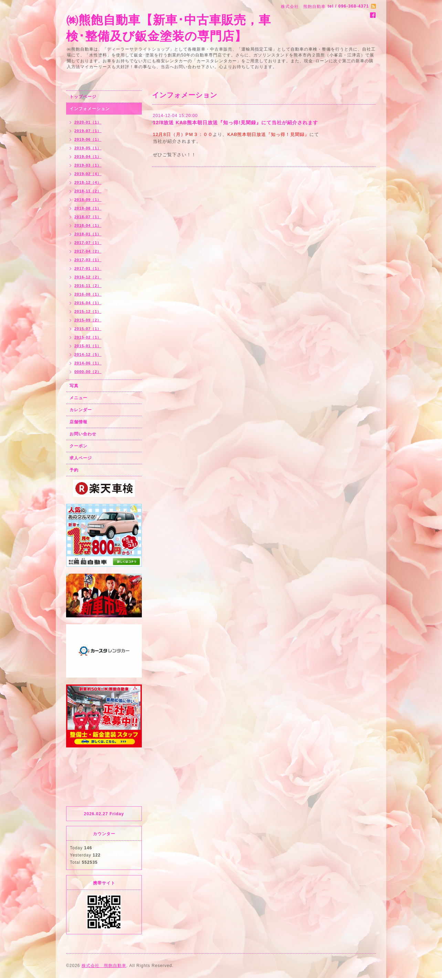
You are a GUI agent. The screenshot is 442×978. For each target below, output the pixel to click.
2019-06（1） (88, 139)
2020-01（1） (88, 122)
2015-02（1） (88, 337)
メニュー (78, 397)
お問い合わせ (83, 434)
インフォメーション (90, 108)
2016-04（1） (88, 303)
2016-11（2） (88, 286)
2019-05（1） (88, 148)
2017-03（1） (88, 260)
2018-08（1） (88, 208)
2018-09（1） (88, 200)
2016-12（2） (88, 277)
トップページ (83, 96)
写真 (74, 385)
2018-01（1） (88, 234)
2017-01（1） (88, 268)
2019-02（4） (88, 174)
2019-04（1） (88, 157)
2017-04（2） (88, 251)
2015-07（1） (88, 329)
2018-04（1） (88, 225)
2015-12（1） (88, 311)
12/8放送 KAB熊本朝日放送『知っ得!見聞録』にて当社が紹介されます (235, 122)
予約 (74, 470)
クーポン (78, 446)
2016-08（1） (88, 294)
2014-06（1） (88, 363)
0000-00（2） (88, 372)
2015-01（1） (88, 346)
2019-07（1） (88, 131)
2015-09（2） (88, 320)
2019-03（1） (88, 165)
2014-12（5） (88, 354)
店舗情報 (78, 421)
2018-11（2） (88, 191)
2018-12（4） (88, 182)
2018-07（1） (88, 217)
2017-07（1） (88, 243)
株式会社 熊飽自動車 (104, 965)
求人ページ (81, 458)
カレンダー (81, 409)
